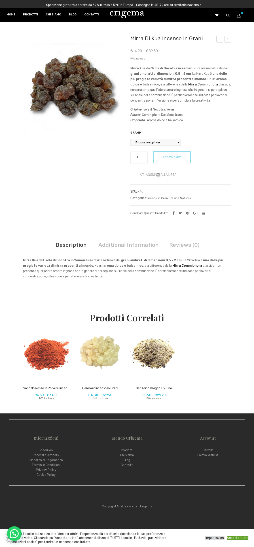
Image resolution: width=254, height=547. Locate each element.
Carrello (208, 450)
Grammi (136, 132)
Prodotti (127, 450)
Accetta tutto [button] (237, 538)
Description (71, 245)
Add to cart (172, 157)
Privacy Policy (46, 470)
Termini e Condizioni (46, 465)
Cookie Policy (46, 475)
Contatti (127, 465)
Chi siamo (127, 455)
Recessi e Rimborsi (46, 455)
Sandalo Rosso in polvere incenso (46, 388)
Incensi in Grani (158, 198)
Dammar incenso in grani (100, 388)
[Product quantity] (139, 157)
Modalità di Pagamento (46, 460)
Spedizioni (46, 450)
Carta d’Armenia (220, 40)
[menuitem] (11, 14)
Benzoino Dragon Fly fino (154, 388)
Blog (127, 460)
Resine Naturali (180, 198)
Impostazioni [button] (214, 538)
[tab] (71, 245)
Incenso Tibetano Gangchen (228, 40)
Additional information (128, 245)
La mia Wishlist (207, 455)
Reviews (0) (184, 245)
